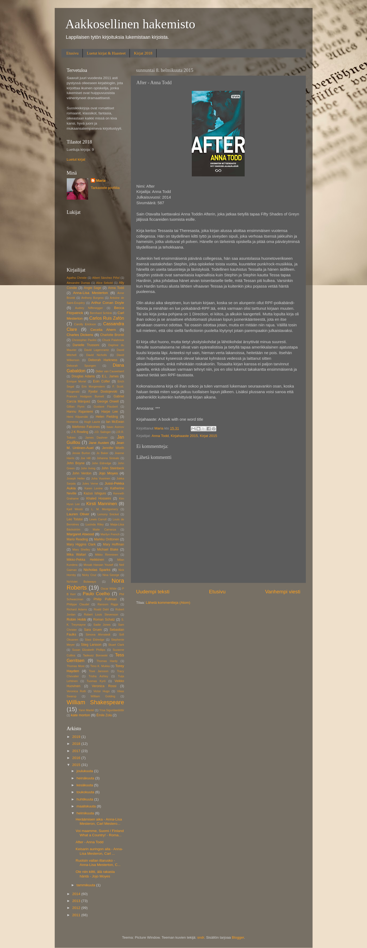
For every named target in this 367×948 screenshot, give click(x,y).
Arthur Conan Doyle (107, 303)
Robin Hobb (76, 619)
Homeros (73, 421)
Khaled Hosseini (98, 498)
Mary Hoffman (113, 544)
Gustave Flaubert (106, 406)
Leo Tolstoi (75, 519)
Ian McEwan (115, 422)
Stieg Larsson (91, 645)
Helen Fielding (107, 417)
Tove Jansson (98, 671)
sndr (200, 937)
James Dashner (96, 437)
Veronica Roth (76, 691)
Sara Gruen (93, 630)
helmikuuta (86, 813)
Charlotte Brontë (112, 335)
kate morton (80, 715)
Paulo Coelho (96, 593)
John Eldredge (101, 463)
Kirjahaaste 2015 (184, 436)
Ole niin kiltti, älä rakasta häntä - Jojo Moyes (95, 874)
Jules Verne (90, 483)
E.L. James (110, 376)
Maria (101, 181)
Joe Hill (86, 458)
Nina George (111, 574)
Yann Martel (86, 710)
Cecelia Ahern (103, 330)
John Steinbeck (112, 468)
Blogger (238, 937)
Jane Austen (99, 443)
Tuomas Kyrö (96, 681)
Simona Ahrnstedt (98, 634)
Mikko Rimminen (106, 554)
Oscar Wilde (109, 588)
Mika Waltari (76, 554)
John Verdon (81, 473)
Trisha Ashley (98, 676)
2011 (76, 915)
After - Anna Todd (89, 842)
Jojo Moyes (108, 473)
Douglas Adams (83, 376)
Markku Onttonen (106, 539)
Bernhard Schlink (101, 313)
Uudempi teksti (153, 591)
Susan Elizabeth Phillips (88, 649)
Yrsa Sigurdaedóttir (111, 710)
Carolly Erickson (85, 324)
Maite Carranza (104, 529)
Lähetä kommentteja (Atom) (168, 603)
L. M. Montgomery (104, 509)
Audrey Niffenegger (89, 307)
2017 (76, 751)
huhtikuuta (85, 799)
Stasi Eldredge (94, 639)
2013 (76, 901)
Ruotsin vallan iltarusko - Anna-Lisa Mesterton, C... (98, 862)
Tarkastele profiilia (105, 188)
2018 (76, 744)
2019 (76, 737)
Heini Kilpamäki (77, 416)
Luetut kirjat (76, 159)
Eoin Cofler (101, 381)
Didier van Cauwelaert (110, 371)
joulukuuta (85, 771)
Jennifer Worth (113, 448)
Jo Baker (102, 453)
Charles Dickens (80, 335)
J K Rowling (79, 432)
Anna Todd (160, 436)
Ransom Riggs (107, 604)
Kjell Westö (75, 509)
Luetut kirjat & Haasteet (106, 53)
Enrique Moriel (76, 381)
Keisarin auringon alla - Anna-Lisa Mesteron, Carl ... (99, 851)
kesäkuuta (85, 785)
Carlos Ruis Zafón (106, 318)
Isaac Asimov (115, 426)
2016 (76, 758)
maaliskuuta (87, 806)
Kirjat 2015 (208, 436)
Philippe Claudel (78, 604)
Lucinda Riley (95, 524)
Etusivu (72, 53)
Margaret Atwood (80, 534)
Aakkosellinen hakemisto (130, 24)
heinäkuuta (86, 778)
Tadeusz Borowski (95, 655)
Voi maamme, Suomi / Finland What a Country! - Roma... (100, 833)
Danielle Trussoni (86, 345)
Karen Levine (93, 488)
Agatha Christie (77, 277)
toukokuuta (86, 792)
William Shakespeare (95, 702)
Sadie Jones (102, 624)
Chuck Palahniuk (113, 340)
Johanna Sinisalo (108, 458)
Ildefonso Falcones (86, 427)
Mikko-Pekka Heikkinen (85, 560)
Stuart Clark (116, 644)
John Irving (88, 468)
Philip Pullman (105, 599)
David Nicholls (96, 355)
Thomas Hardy (107, 661)
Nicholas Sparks (97, 570)
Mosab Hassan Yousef (98, 564)
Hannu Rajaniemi (80, 411)
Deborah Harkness (102, 360)
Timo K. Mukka (100, 666)
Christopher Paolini (84, 340)
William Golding (103, 696)
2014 (76, 894)
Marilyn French (110, 534)
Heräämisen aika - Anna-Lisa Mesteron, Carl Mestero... (99, 821)
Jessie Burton (81, 453)
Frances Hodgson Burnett (85, 396)
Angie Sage (92, 288)
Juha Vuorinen (100, 478)
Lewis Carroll (98, 519)
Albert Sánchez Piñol (105, 277)
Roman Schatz (104, 619)
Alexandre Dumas (78, 282)
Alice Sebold (104, 282)
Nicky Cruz (89, 574)
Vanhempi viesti (282, 591)
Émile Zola (104, 715)
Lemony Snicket (108, 514)
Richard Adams (77, 609)
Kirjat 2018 (143, 53)
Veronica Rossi (104, 686)
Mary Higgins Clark (81, 544)
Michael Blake (107, 549)
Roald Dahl (101, 609)
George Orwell (108, 401)
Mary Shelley (81, 549)
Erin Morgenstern (93, 386)
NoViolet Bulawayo (81, 581)
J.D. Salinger (102, 432)
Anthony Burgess (92, 297)
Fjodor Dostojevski (102, 391)
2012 (76, 908)
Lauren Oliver (78, 514)
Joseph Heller (76, 478)
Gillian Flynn (76, 406)
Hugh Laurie (92, 421)
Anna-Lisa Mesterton (90, 293)
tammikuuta (86, 885)
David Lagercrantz (96, 349)
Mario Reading (77, 539)
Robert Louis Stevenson (101, 614)
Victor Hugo (101, 691)
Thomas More (76, 666)
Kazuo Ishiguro (95, 493)
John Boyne (76, 463)
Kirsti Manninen (101, 503)
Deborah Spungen (81, 365)
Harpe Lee (109, 411)
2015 (76, 765)
